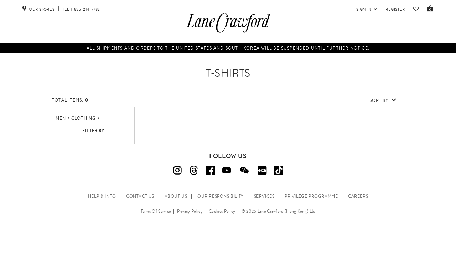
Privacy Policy (190, 211)
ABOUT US (176, 196)
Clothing (83, 118)
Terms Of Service (156, 211)
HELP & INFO (102, 196)
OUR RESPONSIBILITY (220, 196)
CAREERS (358, 196)
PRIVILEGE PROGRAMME (311, 196)
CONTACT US (140, 196)
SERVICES (264, 196)
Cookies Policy (222, 211)
